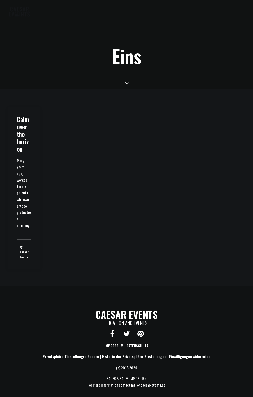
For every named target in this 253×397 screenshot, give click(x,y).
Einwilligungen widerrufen (190, 356)
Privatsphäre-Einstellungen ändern (71, 356)
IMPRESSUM (114, 345)
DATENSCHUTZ (137, 345)
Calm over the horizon (23, 134)
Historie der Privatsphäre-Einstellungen (134, 356)
